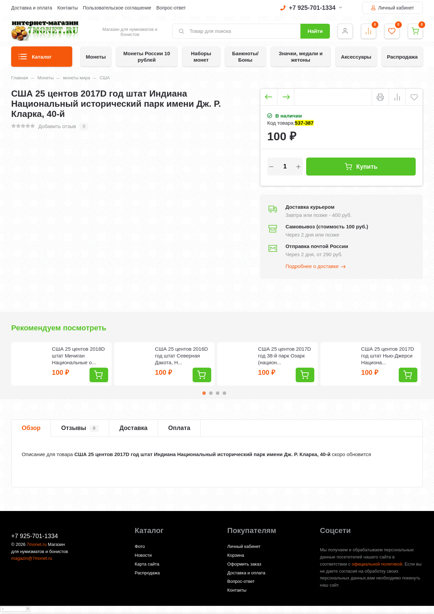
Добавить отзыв (57, 126)
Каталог (35, 59)
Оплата (179, 428)
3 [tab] (217, 393)
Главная (19, 77)
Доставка (133, 428)
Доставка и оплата (31, 8)
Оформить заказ (244, 564)
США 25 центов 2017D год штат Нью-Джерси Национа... (387, 355)
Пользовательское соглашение (117, 8)
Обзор (31, 428)
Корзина (235, 555)
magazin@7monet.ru (31, 558)
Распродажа (402, 57)
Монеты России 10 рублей (146, 56)
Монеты (96, 57)
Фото (140, 546)
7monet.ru (37, 544)
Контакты (67, 8)
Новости (143, 555)
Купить (360, 166)
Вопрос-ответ (171, 8)
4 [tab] (224, 393)
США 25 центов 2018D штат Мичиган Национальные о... (78, 355)
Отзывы (80, 428)
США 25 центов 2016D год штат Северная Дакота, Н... (181, 355)
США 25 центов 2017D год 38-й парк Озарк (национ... (284, 355)
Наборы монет (201, 56)
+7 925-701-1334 (311, 7)
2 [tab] (211, 393)
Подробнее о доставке (316, 266)
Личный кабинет (392, 8)
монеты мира (76, 77)
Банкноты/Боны (245, 56)
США (105, 77)
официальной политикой (377, 564)
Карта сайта (147, 564)
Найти (315, 31)
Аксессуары (356, 57)
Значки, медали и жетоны (301, 56)
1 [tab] (204, 393)
